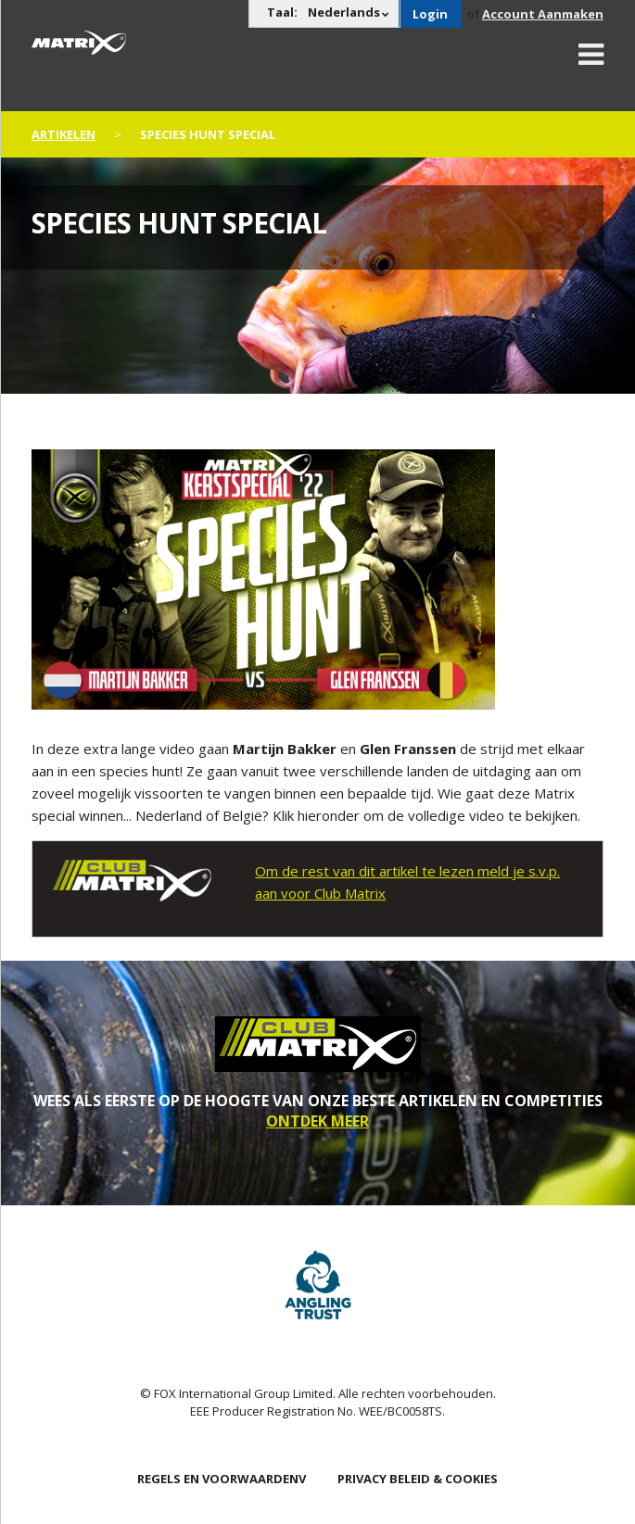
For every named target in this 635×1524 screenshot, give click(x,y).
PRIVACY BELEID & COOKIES (417, 1478)
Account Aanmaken (542, 14)
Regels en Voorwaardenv (221, 1478)
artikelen (63, 134)
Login (430, 14)
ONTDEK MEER (317, 1121)
